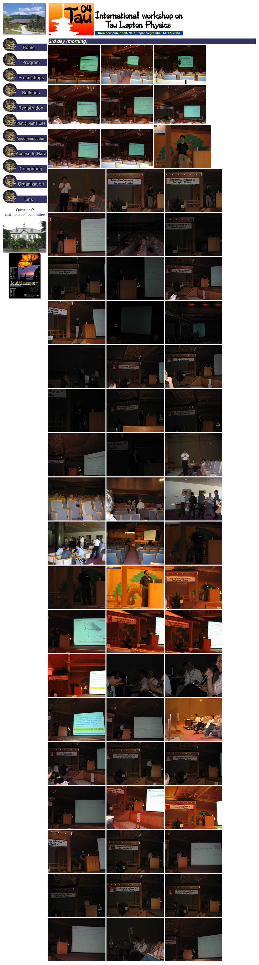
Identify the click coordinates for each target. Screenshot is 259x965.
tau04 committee (31, 214)
